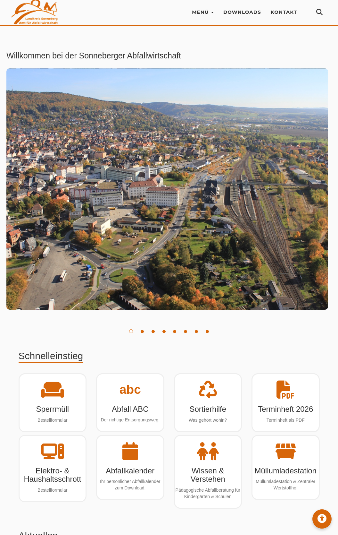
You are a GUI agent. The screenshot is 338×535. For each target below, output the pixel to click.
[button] (322, 519)
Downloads (242, 16)
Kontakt (284, 16)
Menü (203, 16)
